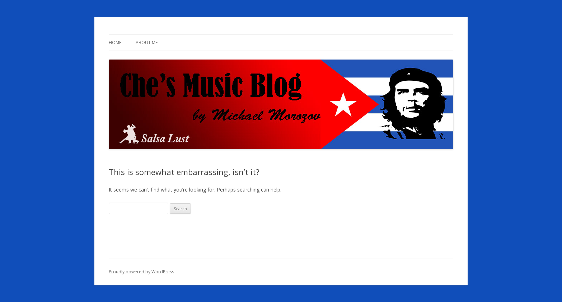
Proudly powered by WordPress (141, 272)
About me (147, 42)
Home (115, 42)
